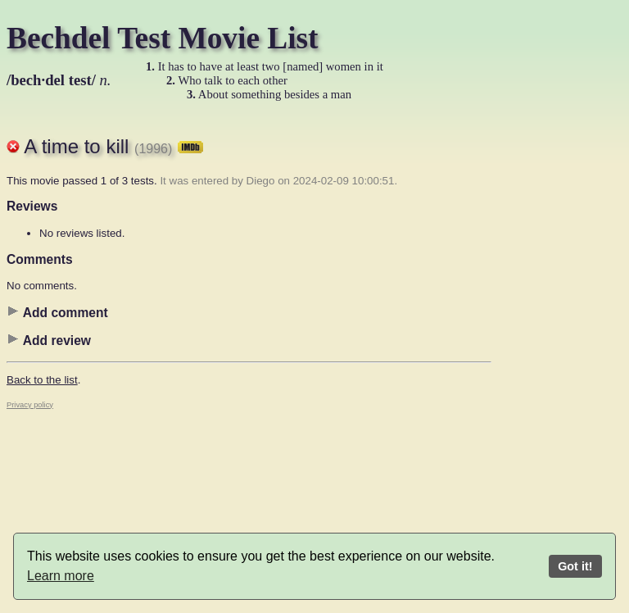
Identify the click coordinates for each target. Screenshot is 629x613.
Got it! (575, 566)
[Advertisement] (556, 365)
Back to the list (42, 380)
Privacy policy (30, 405)
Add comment (57, 312)
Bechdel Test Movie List (163, 38)
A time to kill (113, 146)
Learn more (60, 576)
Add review (49, 340)
